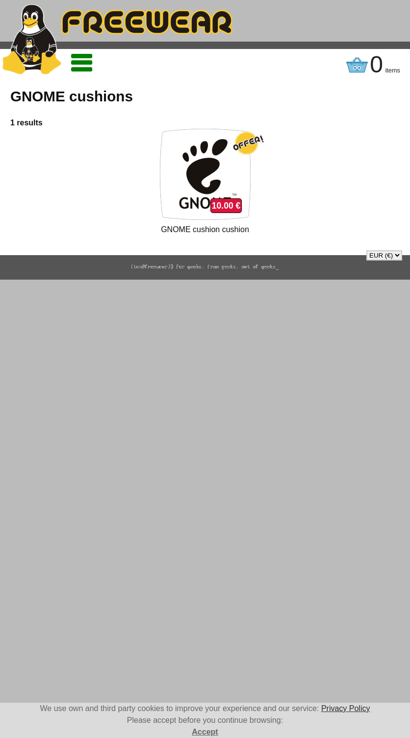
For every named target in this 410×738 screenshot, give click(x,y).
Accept (205, 732)
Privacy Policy (345, 708)
